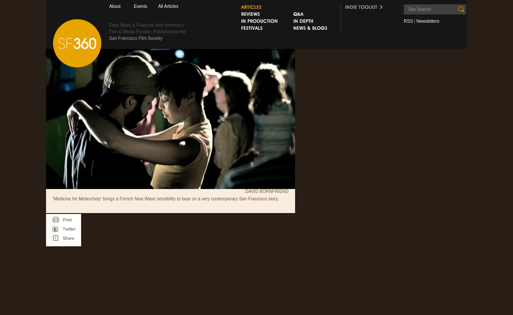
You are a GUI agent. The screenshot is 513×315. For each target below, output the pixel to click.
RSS (408, 21)
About (115, 6)
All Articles (168, 6)
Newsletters (428, 21)
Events (140, 6)
